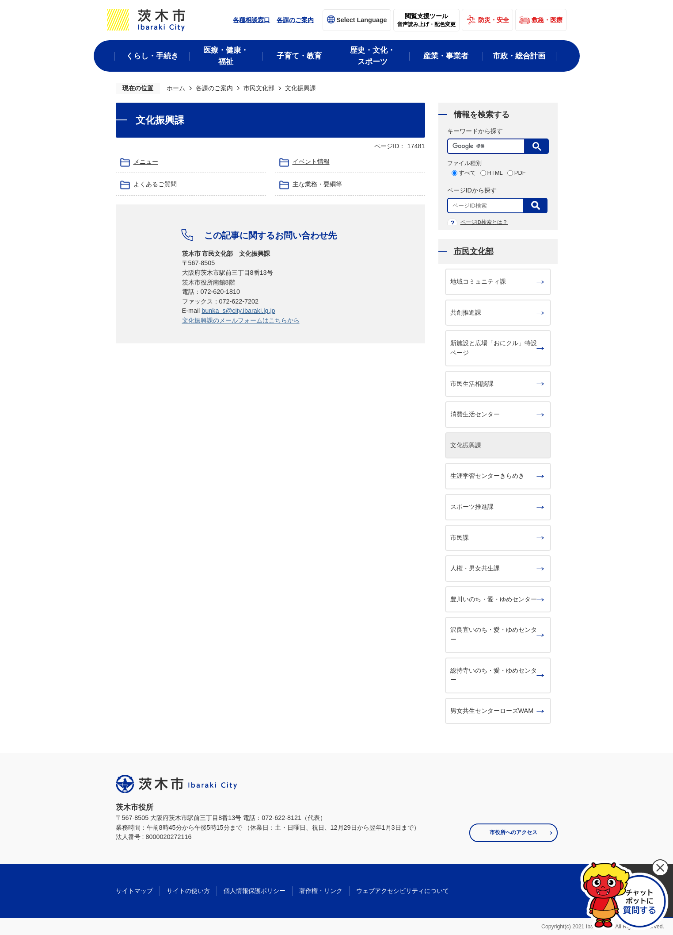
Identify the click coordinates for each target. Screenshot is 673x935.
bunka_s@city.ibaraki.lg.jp (238, 310)
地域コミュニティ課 (478, 281)
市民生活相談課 (472, 383)
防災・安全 (493, 19)
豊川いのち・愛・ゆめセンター (493, 599)
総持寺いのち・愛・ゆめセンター (493, 675)
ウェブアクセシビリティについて (402, 890)
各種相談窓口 (251, 19)
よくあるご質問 (155, 184)
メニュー (145, 161)
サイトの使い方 (188, 890)
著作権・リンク (320, 890)
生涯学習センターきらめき (487, 475)
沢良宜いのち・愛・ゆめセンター (493, 634)
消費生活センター (475, 414)
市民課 (459, 537)
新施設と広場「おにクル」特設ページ (493, 347)
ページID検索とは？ (484, 222)
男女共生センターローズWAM (492, 710)
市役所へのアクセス (513, 832)
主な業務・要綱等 (317, 184)
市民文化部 (258, 88)
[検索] (488, 146)
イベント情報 (311, 161)
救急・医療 (547, 19)
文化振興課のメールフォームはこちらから (241, 320)
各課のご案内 (295, 19)
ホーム (176, 88)
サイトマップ (134, 890)
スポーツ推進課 (472, 506)
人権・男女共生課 (475, 568)
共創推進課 (465, 312)
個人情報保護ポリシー (254, 890)
